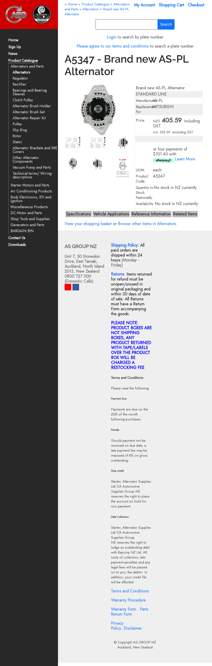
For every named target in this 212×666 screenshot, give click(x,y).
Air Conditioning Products (31, 191)
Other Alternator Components (26, 160)
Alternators (21, 72)
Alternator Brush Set (29, 112)
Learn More (185, 159)
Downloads (17, 245)
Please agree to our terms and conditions (113, 46)
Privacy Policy (117, 625)
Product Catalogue (23, 61)
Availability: (145, 203)
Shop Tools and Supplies (30, 219)
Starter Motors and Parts (30, 185)
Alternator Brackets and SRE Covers (35, 150)
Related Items (185, 214)
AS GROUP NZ (144, 642)
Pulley (17, 124)
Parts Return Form (129, 611)
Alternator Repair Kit (29, 118)
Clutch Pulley (23, 100)
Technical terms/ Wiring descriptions (32, 175)
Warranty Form (123, 609)
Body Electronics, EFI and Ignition (31, 199)
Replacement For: (146, 109)
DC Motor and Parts (26, 213)
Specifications (78, 214)
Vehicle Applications (111, 214)
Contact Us (16, 238)
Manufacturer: (147, 100)
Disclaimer (133, 628)
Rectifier (19, 84)
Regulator (20, 78)
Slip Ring (20, 130)
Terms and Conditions (130, 591)
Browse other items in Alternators (147, 224)
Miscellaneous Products (29, 207)
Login (111, 37)
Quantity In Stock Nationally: (144, 192)
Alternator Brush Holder (32, 106)
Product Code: (142, 179)
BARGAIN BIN (22, 231)
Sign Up (14, 47)
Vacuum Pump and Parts (32, 167)
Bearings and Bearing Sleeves (30, 92)
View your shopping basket (88, 224)
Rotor (17, 136)
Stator (17, 142)
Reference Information (151, 214)
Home (13, 40)
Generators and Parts (27, 225)
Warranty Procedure (128, 600)
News (12, 54)
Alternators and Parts (27, 66)
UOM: (140, 170)
